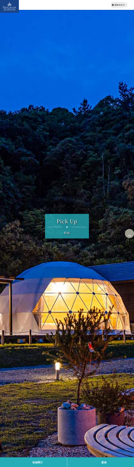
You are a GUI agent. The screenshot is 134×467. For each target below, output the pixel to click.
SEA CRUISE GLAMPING (9, 6)
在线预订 (37, 462)
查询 (103, 462)
